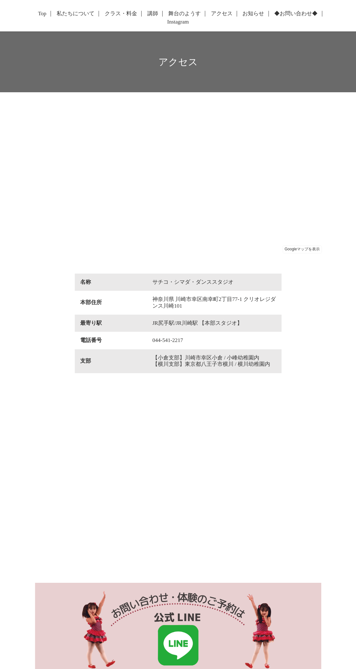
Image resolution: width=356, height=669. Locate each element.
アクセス (222, 14)
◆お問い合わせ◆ (296, 14)
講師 (152, 14)
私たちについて (75, 14)
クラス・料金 (121, 14)
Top (42, 14)
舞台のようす (184, 14)
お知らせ (253, 14)
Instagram (178, 22)
